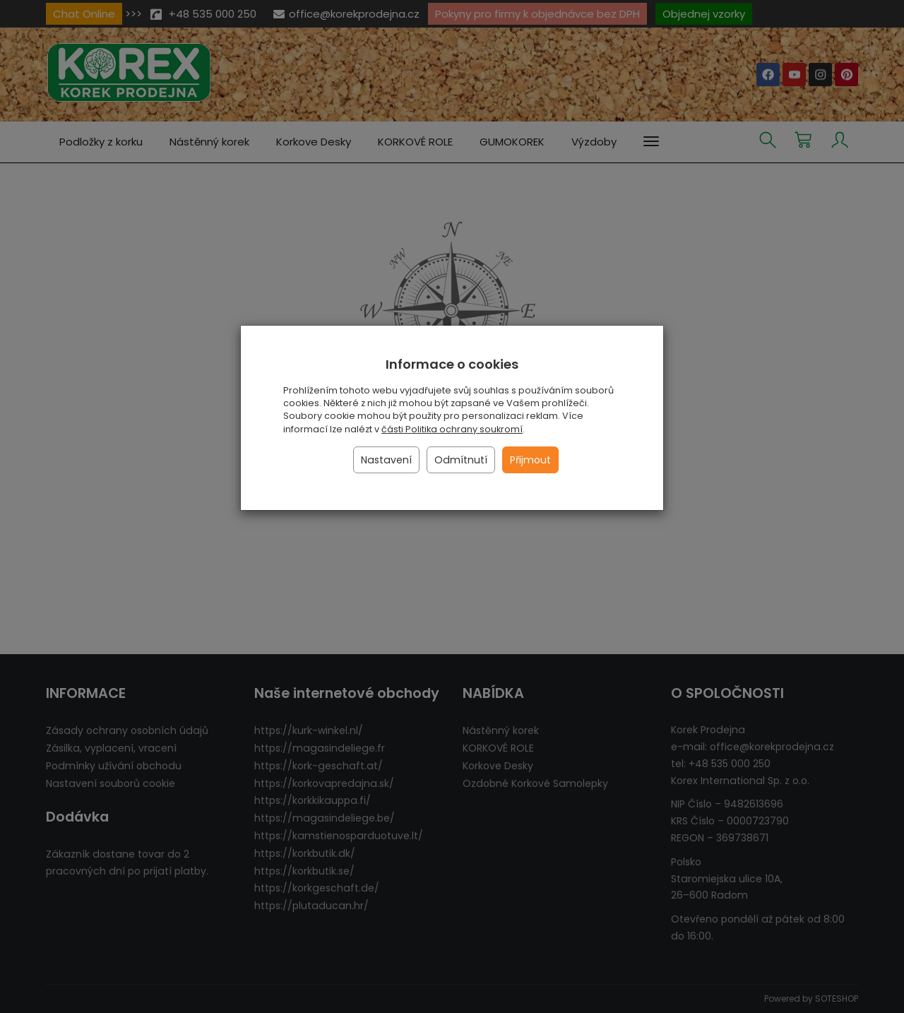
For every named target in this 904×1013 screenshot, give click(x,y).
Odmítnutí (460, 460)
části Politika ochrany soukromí (452, 429)
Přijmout (530, 460)
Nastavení (386, 460)
